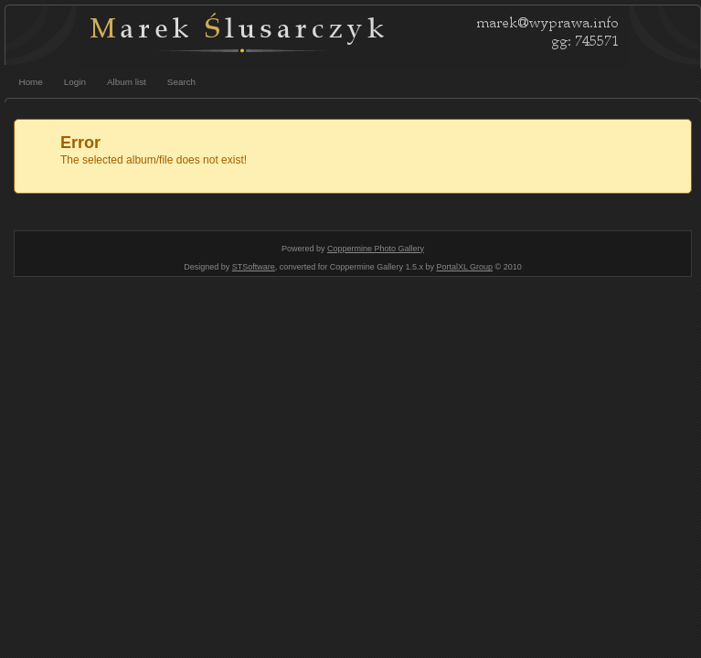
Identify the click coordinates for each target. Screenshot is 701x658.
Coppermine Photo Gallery (375, 248)
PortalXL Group (464, 266)
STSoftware (253, 266)
